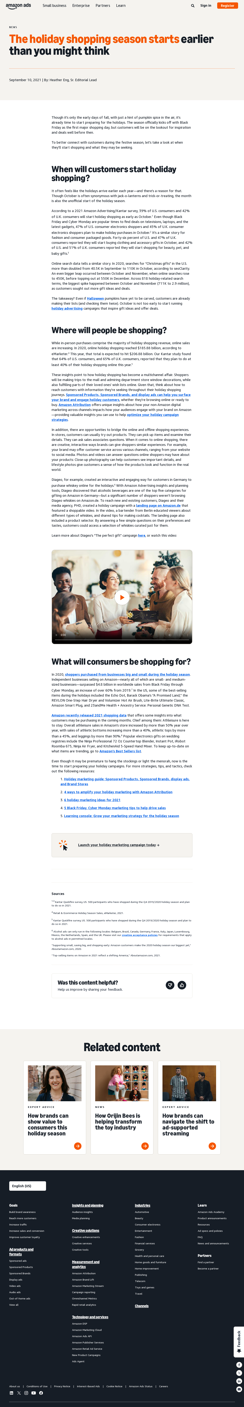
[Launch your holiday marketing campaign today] (118, 845)
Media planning (81, 1218)
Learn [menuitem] (202, 1205)
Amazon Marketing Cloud (87, 1329)
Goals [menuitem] (13, 1205)
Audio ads (15, 1292)
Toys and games (144, 1287)
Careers (163, 1386)
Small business (54, 5)
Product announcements (212, 1218)
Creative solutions (85, 1230)
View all (13, 1304)
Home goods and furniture (150, 1262)
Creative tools (80, 1249)
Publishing (141, 1274)
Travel (138, 1293)
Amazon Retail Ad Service (87, 1348)
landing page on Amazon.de (158, 505)
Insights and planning (87, 1205)
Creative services (82, 1243)
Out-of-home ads (19, 1298)
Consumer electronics (147, 1224)
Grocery (139, 1249)
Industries (142, 1205)
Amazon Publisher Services (88, 1342)
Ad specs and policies (210, 1230)
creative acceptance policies (140, 935)
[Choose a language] (27, 1186)
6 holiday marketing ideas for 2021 (92, 800)
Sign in (205, 5)
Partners (103, 5)
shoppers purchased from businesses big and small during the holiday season (127, 674)
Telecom (140, 1281)
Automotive (142, 1211)
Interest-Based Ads (88, 1386)
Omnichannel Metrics (84, 1298)
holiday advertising (67, 308)
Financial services (145, 1243)
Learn (121, 5)
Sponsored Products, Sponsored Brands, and (102, 395)
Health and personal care (149, 1255)
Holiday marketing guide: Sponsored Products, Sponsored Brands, (117, 779)
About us (14, 1386)
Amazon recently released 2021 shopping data (89, 715)
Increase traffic (18, 1224)
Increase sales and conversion (26, 1230)
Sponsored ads (18, 1260)
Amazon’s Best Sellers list (120, 751)
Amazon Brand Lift (83, 1279)
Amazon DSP (79, 1323)
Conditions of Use (37, 1386)
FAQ (200, 1237)
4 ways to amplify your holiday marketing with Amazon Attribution (118, 792)
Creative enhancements (86, 1237)
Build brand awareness (22, 1211)
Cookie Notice (114, 1386)
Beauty (139, 1218)
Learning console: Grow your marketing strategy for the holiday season (121, 816)
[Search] (192, 6)
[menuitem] (27, 1283)
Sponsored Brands (19, 1273)
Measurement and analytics (85, 1264)
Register (227, 6)
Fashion (139, 1237)
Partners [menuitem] (204, 1255)
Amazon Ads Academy (211, 1211)
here (141, 535)
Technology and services (90, 1317)
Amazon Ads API (82, 1336)
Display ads (15, 1279)
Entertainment (143, 1230)
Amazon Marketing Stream (88, 1285)
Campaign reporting (83, 1292)
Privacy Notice (62, 1386)
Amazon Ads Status (140, 1386)
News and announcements (213, 1243)
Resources (204, 1224)
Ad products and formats (21, 1251)
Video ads (15, 1285)
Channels (142, 1306)
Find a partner (206, 1262)
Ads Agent (78, 1361)
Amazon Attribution (75, 405)
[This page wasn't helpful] (170, 986)
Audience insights (82, 1211)
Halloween (95, 298)
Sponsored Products (21, 1267)
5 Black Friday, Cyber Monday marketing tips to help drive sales (115, 808)
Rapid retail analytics (84, 1304)
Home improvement (147, 1268)
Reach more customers (22, 1218)
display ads (147, 395)
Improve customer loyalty (24, 1237)
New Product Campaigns (86, 1355)
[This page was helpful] (181, 986)
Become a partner (208, 1268)
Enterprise (81, 5)
